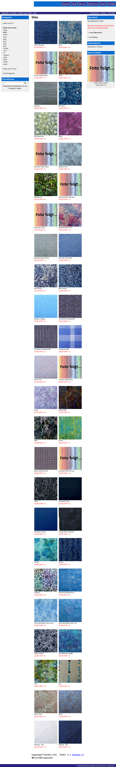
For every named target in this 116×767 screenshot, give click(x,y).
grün (5, 46)
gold (4, 41)
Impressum (110, 766)
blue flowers (38, 288)
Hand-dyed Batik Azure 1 (67, 592)
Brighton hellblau (39, 319)
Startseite (66, 4)
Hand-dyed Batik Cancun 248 (43, 623)
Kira (60, 684)
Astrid (60, 75)
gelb (4, 39)
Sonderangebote (9, 73)
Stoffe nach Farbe (25, 13)
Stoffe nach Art (8, 23)
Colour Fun (37, 379)
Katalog (13, 13)
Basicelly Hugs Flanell (41, 167)
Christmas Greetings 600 (67, 319)
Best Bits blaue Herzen (41, 258)
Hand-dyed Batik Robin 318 (68, 623)
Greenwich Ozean (40, 532)
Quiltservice (93, 4)
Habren (61, 562)
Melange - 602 (63, 745)
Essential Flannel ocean (66, 471)
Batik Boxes (38, 197)
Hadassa (37, 592)
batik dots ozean (39, 227)
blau (35, 13)
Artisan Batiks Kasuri (41, 75)
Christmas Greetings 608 (42, 349)
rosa (4, 50)
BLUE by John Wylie (65, 258)
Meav (60, 714)
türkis (5, 60)
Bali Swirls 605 (39, 136)
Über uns (82, 4)
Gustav (36, 562)
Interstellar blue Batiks (66, 653)
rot (4, 53)
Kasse (103, 13)
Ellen (35, 440)
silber (5, 57)
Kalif (35, 684)
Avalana (37, 106)
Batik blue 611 (63, 167)
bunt (4, 37)
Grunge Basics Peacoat (66, 532)
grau (5, 44)
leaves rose (38, 714)
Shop (74, 4)
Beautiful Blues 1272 (65, 227)
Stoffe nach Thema (9, 69)
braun (5, 35)
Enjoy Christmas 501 (41, 471)
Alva (60, 45)
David (36, 410)
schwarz (6, 55)
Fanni (36, 501)
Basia (60, 136)
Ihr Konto (111, 13)
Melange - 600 (39, 745)
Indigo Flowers (39, 653)
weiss (5, 64)
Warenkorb (94, 13)
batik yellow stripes (101, 83)
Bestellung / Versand (95, 47)
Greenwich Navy (64, 501)
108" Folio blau (39, 45)
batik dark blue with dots (66, 197)
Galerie (103, 4)
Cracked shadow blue (66, 379)
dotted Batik (62, 410)
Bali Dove (62, 106)
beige (5, 30)
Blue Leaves (63, 288)
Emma (61, 440)
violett (5, 62)
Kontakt (111, 4)
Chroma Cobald (64, 349)
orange (5, 48)
